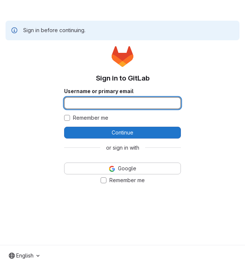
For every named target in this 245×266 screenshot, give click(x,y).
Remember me (90, 118)
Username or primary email (98, 91)
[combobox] (24, 255)
